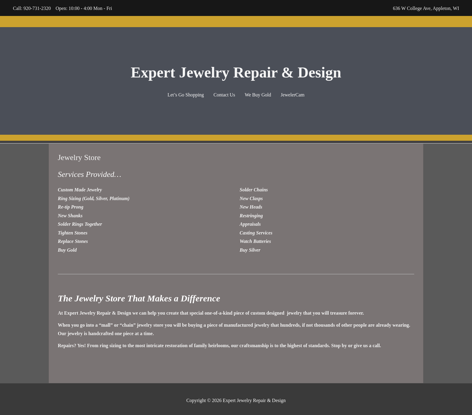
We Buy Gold (258, 94)
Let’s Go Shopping (185, 94)
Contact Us (224, 94)
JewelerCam (292, 94)
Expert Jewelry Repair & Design (236, 71)
